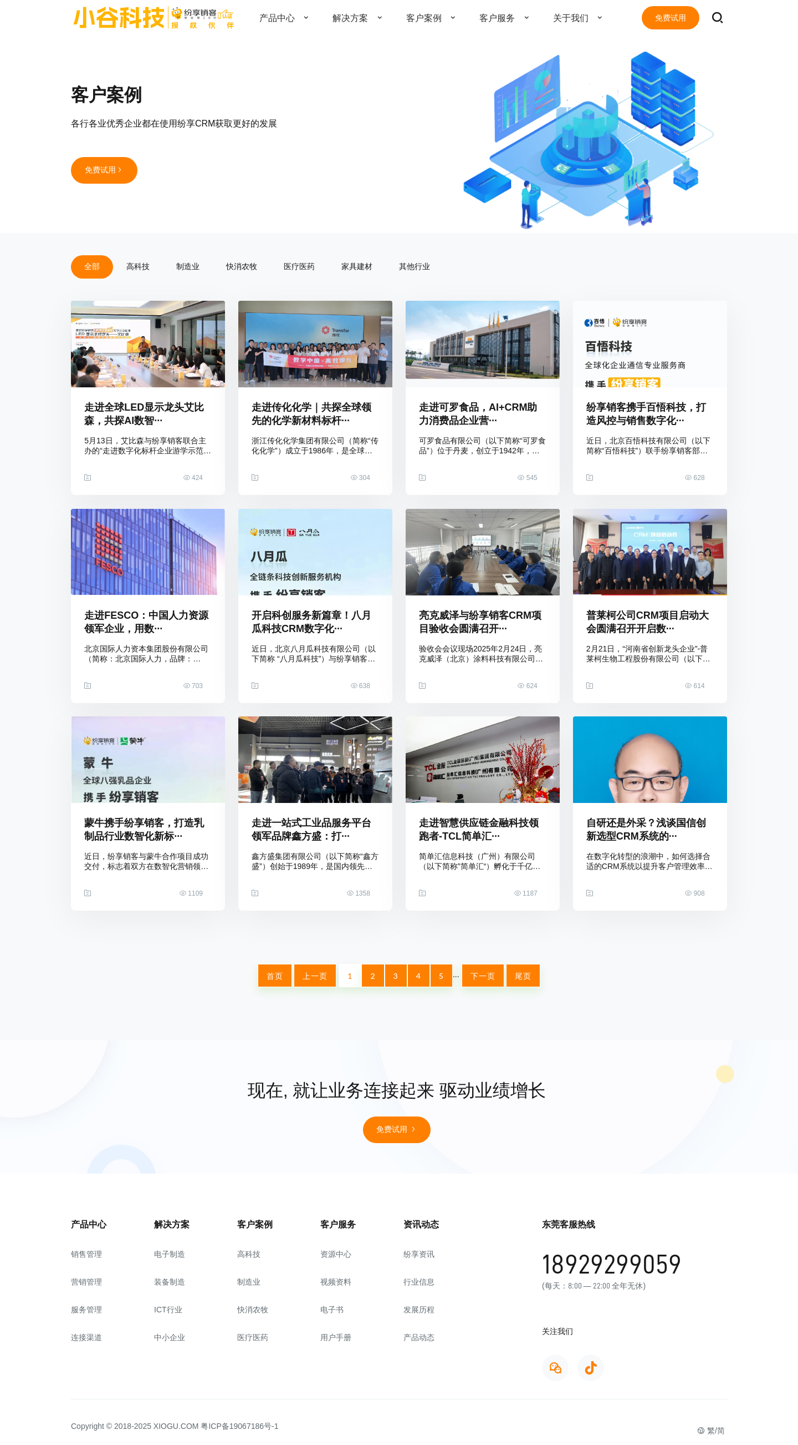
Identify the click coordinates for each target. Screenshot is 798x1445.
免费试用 (670, 17)
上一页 (315, 976)
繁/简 (711, 1430)
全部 (92, 266)
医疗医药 (299, 266)
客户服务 (507, 18)
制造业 (188, 266)
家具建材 (356, 266)
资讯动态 (421, 1224)
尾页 (523, 976)
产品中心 (287, 18)
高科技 (138, 266)
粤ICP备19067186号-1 (239, 1426)
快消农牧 (241, 266)
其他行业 (414, 266)
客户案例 (434, 18)
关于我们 (580, 18)
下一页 (482, 976)
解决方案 (360, 18)
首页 (275, 976)
